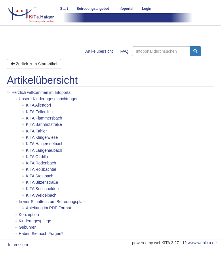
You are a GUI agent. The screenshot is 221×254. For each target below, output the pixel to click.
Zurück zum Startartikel (34, 64)
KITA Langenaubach (44, 150)
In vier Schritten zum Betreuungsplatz (52, 201)
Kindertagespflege (35, 221)
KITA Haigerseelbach (44, 143)
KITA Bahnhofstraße (44, 124)
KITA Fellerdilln (39, 111)
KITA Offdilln (37, 156)
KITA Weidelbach (41, 195)
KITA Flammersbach (44, 118)
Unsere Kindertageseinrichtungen (49, 98)
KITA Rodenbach (41, 163)
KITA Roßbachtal (41, 169)
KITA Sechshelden (42, 188)
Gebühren (28, 227)
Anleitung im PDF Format (48, 208)
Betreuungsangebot (93, 9)
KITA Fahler (36, 131)
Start (64, 9)
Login (146, 9)
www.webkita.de (202, 242)
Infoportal (125, 9)
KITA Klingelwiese (42, 137)
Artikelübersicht (99, 51)
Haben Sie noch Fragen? (41, 233)
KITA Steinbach (39, 176)
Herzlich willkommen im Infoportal (42, 92)
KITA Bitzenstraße (42, 182)
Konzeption (29, 214)
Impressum (18, 244)
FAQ (124, 51)
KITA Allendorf (38, 105)
